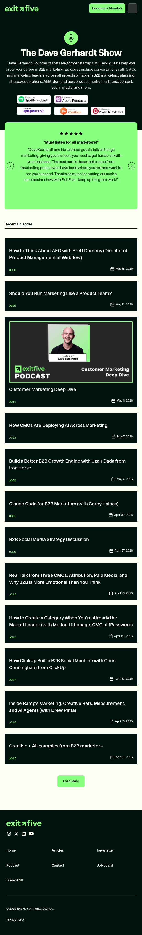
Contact (58, 865)
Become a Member (107, 8)
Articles (58, 850)
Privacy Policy (15, 919)
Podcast (12, 865)
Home (11, 850)
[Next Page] (71, 781)
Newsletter (105, 850)
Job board (105, 865)
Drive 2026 (14, 880)
